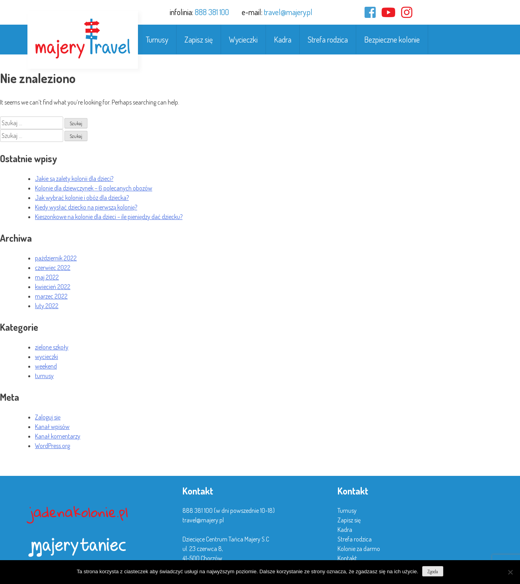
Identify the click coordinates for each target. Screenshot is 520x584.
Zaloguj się (47, 417)
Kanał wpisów (52, 427)
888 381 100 (212, 12)
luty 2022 (46, 306)
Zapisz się (198, 39)
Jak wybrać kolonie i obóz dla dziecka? (82, 198)
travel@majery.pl (288, 12)
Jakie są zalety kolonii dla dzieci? (74, 178)
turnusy (44, 376)
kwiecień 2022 (52, 287)
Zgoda (432, 571)
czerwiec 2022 (52, 268)
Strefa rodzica (328, 39)
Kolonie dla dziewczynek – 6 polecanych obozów (93, 188)
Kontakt (347, 558)
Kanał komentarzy (57, 436)
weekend (46, 366)
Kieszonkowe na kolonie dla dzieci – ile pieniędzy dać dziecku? (108, 217)
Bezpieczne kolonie (392, 39)
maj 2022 (47, 277)
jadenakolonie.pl (78, 512)
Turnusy (157, 39)
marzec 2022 (51, 296)
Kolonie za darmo (359, 549)
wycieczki (46, 357)
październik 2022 (56, 258)
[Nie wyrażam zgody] (510, 572)
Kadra (282, 39)
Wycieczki (243, 39)
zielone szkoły (51, 347)
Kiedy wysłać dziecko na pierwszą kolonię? (86, 207)
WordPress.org (52, 446)
